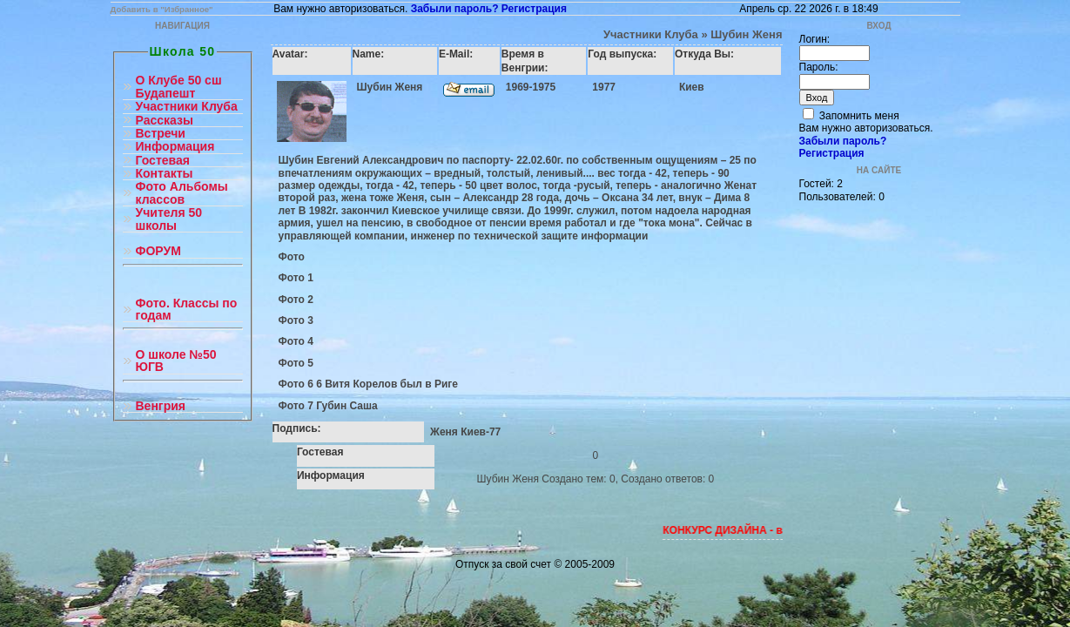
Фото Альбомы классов (182, 193)
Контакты (164, 173)
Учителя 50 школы (169, 219)
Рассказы (164, 120)
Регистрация (534, 9)
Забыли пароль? (455, 9)
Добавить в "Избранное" (162, 9)
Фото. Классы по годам (187, 309)
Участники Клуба (187, 106)
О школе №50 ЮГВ (176, 361)
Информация (175, 146)
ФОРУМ (158, 251)
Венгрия (161, 406)
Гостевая (163, 160)
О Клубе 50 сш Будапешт (179, 86)
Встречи (160, 133)
